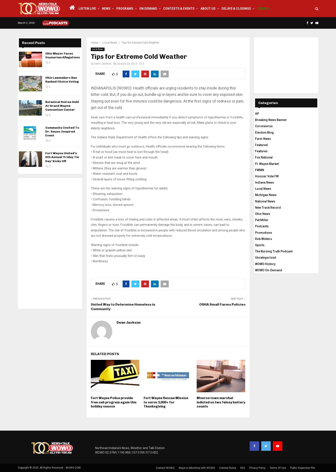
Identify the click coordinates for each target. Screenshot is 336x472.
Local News (97, 49)
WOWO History (265, 264)
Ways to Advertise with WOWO (197, 467)
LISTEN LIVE (87, 8)
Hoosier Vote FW (267, 176)
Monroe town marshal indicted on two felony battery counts (221, 402)
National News (265, 201)
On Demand (148, 8)
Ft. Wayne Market (267, 164)
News (106, 8)
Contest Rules (227, 467)
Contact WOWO (165, 467)
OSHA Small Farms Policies (222, 304)
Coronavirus (264, 126)
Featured (261, 145)
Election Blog (264, 132)
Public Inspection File (302, 467)
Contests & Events (179, 8)
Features (261, 151)
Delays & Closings (236, 8)
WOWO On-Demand (268, 270)
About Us (208, 8)
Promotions (263, 232)
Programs (124, 8)
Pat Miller (261, 220)
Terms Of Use (278, 467)
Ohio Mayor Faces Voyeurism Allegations (62, 55)
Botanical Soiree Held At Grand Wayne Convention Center (62, 106)
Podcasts (262, 226)
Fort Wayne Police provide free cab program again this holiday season (114, 402)
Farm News (263, 138)
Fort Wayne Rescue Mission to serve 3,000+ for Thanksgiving (166, 402)
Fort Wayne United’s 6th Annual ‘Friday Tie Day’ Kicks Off (62, 157)
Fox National (264, 157)
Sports (260, 245)
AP (257, 113)
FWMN (259, 170)
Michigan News (266, 195)
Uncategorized (265, 257)
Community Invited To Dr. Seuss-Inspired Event (62, 131)
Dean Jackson (102, 63)
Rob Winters (263, 239)
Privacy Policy (257, 467)
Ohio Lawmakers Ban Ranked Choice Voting (62, 79)
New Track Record (268, 207)
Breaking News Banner (271, 120)
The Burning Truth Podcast (273, 251)
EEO (242, 467)
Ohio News (262, 214)
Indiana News (264, 182)
